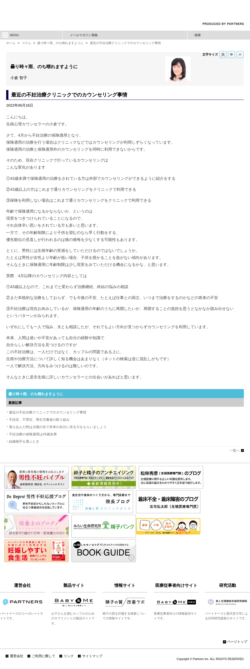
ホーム (10, 43)
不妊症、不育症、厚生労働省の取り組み (39, 420)
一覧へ (235, 450)
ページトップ (237, 642)
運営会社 (16, 656)
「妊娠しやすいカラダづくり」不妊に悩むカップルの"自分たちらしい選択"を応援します (125, 12)
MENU (14, 35)
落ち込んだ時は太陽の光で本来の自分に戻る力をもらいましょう (58, 427)
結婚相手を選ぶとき (24, 441)
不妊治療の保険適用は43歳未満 (32, 434)
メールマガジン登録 (84, 35)
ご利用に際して (43, 656)
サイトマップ (92, 656)
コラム (26, 43)
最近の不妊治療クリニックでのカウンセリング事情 (125, 43)
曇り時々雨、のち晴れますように (60, 43)
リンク (69, 656)
